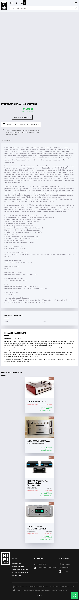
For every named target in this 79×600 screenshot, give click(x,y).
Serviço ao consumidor (20, 569)
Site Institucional (18, 566)
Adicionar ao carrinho (22, 117)
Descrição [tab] (6, 141)
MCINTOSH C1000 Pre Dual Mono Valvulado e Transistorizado (37, 483)
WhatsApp (74, 595)
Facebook (65, 568)
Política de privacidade (20, 572)
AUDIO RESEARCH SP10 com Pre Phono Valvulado (38, 442)
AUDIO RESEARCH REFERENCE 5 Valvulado (37, 528)
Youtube (65, 571)
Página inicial (17, 564)
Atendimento (11, 3)
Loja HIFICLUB (4, 6)
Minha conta (16, 3)
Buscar (76, 8)
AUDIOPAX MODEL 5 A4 (36, 402)
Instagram (66, 564)
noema (39, 596)
